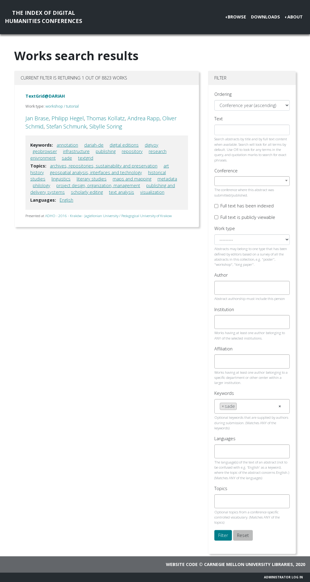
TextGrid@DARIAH (45, 96)
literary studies (92, 179)
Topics (220, 488)
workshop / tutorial (62, 106)
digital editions (124, 145)
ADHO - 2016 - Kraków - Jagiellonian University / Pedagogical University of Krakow (108, 215)
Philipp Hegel (67, 118)
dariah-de (94, 145)
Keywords (224, 393)
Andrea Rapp (143, 118)
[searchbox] (221, 287)
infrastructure (76, 151)
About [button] (295, 17)
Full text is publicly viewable (247, 217)
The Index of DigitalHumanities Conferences (43, 16)
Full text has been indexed (247, 206)
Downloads (265, 17)
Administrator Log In (283, 577)
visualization (152, 192)
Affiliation (223, 349)
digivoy (151, 145)
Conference (226, 171)
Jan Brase (37, 118)
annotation (67, 145)
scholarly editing (87, 192)
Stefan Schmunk (66, 126)
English (66, 200)
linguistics (61, 179)
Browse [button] (237, 17)
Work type (224, 228)
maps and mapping (132, 179)
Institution (224, 309)
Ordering (223, 94)
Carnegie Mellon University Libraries (248, 564)
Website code (182, 564)
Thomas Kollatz (106, 118)
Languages (225, 438)
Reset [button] (243, 535)
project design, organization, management (98, 185)
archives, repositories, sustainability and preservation (103, 166)
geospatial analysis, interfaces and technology (96, 172)
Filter (223, 535)
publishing (106, 151)
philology (41, 185)
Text (218, 119)
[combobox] (252, 181)
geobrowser (45, 151)
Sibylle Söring (105, 126)
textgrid (85, 158)
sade (67, 158)
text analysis (121, 192)
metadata (167, 179)
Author (221, 275)
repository (132, 151)
